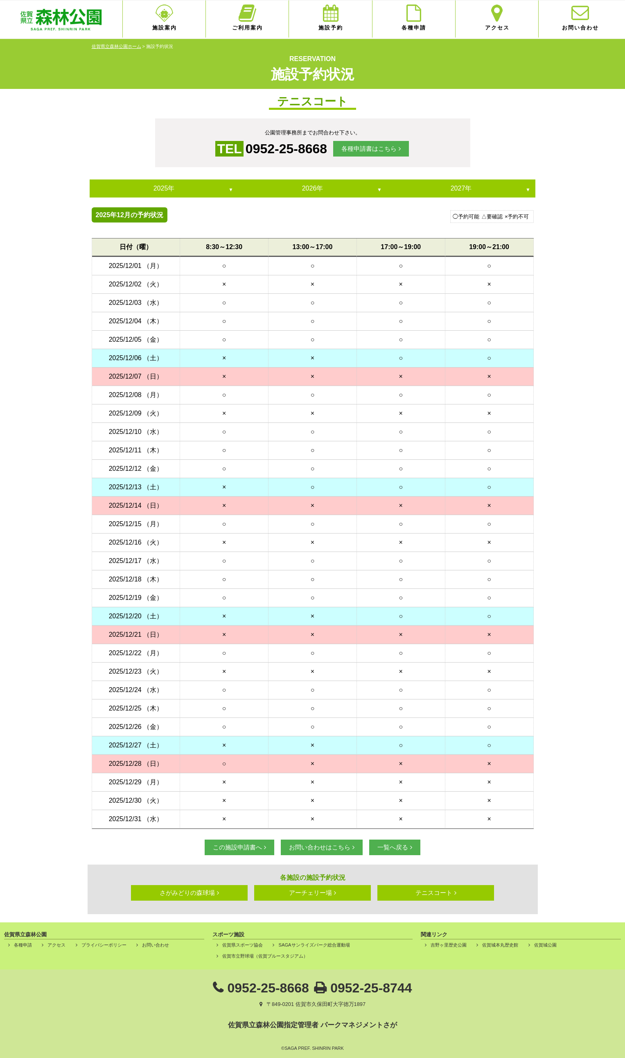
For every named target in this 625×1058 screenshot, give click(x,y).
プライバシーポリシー (103, 944)
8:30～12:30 (224, 246)
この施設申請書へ (237, 847)
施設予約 (330, 28)
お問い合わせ (580, 28)
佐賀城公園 (545, 944)
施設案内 (164, 28)
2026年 (312, 188)
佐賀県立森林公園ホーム (116, 46)
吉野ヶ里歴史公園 (449, 944)
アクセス (497, 28)
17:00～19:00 (401, 246)
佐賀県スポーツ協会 (242, 944)
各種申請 (414, 28)
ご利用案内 (247, 28)
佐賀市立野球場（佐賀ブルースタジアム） (265, 956)
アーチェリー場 (310, 892)
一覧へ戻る (392, 847)
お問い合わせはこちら (319, 847)
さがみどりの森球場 (187, 892)
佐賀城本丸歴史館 (500, 944)
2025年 (164, 188)
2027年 (461, 188)
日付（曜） (136, 246)
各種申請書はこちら (369, 148)
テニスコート (433, 892)
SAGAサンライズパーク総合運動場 (314, 944)
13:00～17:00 (313, 246)
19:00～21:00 (489, 246)
